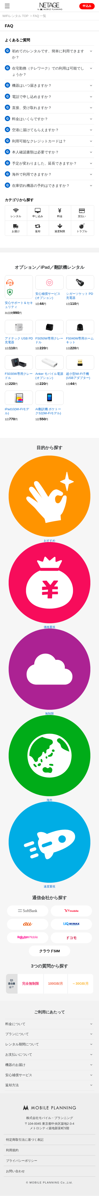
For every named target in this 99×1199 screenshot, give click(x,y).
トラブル (82, 228)
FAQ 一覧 (39, 16)
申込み (87, 6)
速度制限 (60, 228)
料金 (59, 213)
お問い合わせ (15, 1171)
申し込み (37, 213)
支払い (82, 213)
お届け (16, 228)
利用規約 (12, 1150)
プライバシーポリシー (21, 1160)
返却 (38, 228)
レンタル (16, 213)
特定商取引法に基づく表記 (24, 1139)
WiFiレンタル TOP (15, 16)
